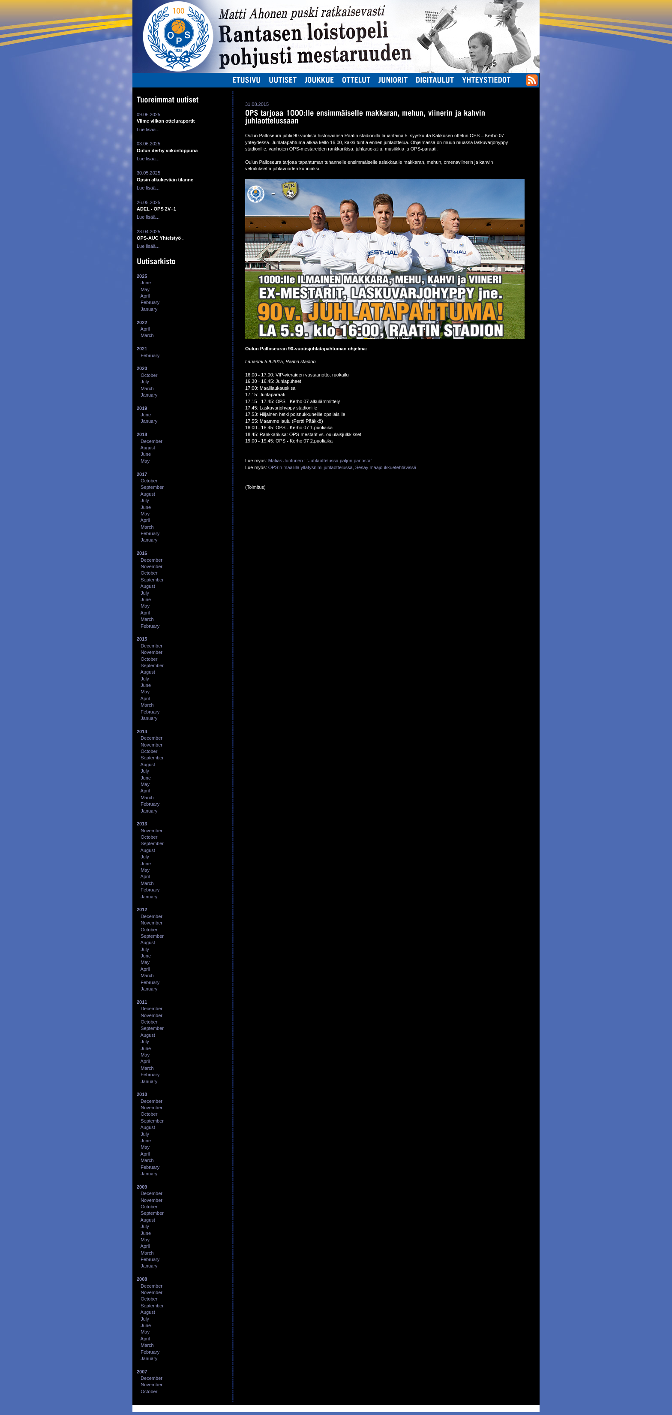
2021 (142, 348)
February (150, 302)
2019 (142, 408)
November (151, 566)
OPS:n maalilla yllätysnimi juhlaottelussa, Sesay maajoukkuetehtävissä (342, 467)
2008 (142, 1279)
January (149, 309)
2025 (142, 276)
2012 (142, 909)
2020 (142, 368)
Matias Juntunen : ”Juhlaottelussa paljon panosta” (320, 460)
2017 (142, 474)
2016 (142, 553)
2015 (142, 638)
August (148, 447)
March (147, 335)
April (145, 295)
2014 (142, 731)
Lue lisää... (148, 129)
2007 (142, 1371)
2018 (142, 434)
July (145, 381)
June (146, 282)
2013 (142, 823)
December (151, 441)
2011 (142, 1002)
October (149, 375)
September (152, 487)
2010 (142, 1094)
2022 (142, 322)
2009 (142, 1186)
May (145, 289)
